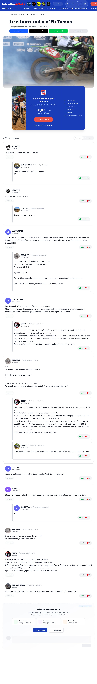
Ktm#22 (15, 489)
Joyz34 (15, 468)
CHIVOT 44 (25, 165)
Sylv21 (24, 445)
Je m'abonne (44, 119)
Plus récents (89, 138)
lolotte (16, 190)
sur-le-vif (21, 14)
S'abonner (56, 630)
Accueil (13, 14)
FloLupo (16, 146)
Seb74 (23, 324)
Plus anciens (78, 138)
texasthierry (18, 585)
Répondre (9, 157)
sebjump (25, 255)
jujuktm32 (26, 507)
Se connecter (48, 125)
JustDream (17, 231)
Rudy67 (24, 209)
